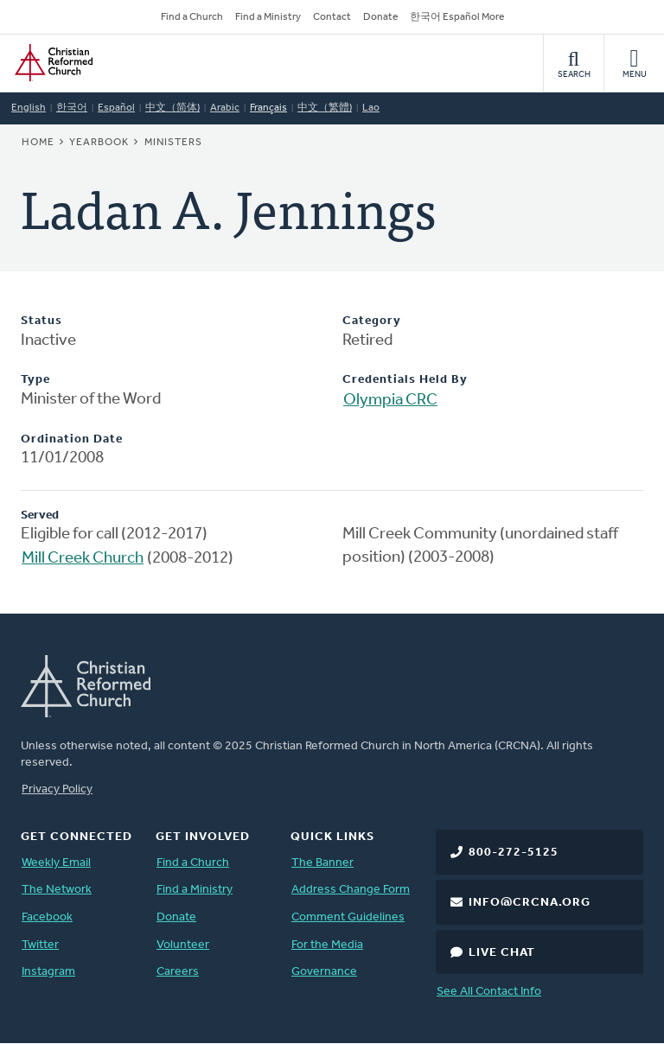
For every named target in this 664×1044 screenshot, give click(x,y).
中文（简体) (172, 108)
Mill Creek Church (83, 559)
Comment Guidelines (348, 917)
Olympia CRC (390, 400)
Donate (380, 17)
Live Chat (502, 952)
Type (35, 379)
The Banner (322, 862)
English (28, 108)
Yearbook (99, 142)
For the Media (327, 945)
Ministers (173, 142)
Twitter (40, 945)
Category (371, 321)
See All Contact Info (489, 991)
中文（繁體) (324, 108)
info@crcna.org (530, 902)
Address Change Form (350, 889)
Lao (371, 108)
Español (116, 108)
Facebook (47, 917)
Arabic (224, 108)
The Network (57, 889)
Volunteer (182, 945)
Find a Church (192, 17)
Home (38, 142)
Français (268, 108)
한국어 (71, 108)
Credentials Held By (405, 379)
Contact (332, 17)
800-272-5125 (514, 852)
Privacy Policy (57, 789)
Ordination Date (72, 439)
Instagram (48, 971)
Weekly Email (56, 862)
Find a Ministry (268, 17)
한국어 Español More (457, 17)
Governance (324, 971)
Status (41, 321)
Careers (177, 971)
